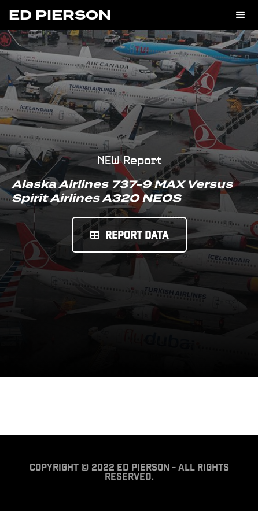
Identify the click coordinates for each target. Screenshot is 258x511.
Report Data (129, 235)
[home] (60, 14)
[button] (240, 15)
